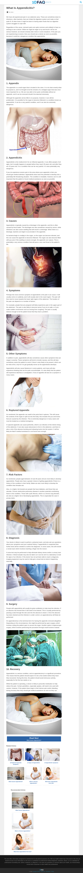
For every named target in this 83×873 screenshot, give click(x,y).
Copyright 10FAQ (36, 871)
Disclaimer (48, 871)
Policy (52, 871)
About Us (43, 871)
